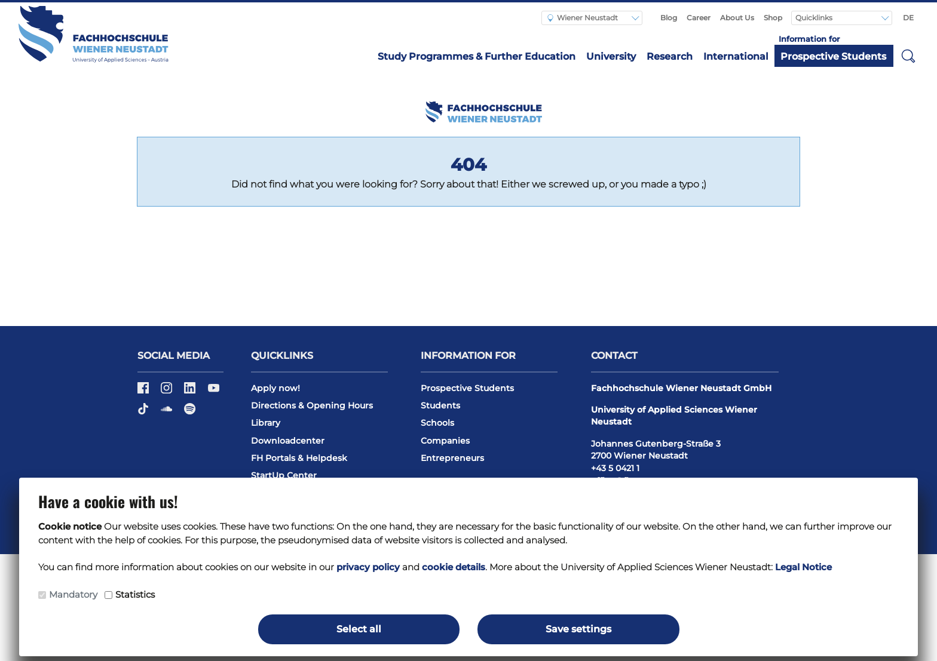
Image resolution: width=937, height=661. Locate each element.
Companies (445, 440)
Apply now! (275, 388)
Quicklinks (814, 17)
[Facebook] (144, 391)
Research (670, 56)
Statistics (135, 594)
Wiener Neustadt (583, 17)
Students (440, 405)
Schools (437, 423)
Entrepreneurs (452, 458)
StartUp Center (284, 475)
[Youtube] (213, 391)
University (611, 56)
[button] (908, 55)
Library (265, 423)
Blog (668, 17)
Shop (773, 17)
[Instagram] (167, 391)
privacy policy (368, 567)
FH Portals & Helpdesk (299, 458)
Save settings (578, 629)
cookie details (453, 567)
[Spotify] (189, 412)
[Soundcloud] (167, 412)
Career (699, 17)
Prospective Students (833, 56)
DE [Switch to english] (908, 17)
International (735, 56)
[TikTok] (144, 412)
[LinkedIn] (191, 391)
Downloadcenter (287, 440)
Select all (358, 629)
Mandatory (73, 594)
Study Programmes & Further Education (476, 56)
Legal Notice (803, 567)
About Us (737, 17)
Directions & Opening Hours (312, 405)
